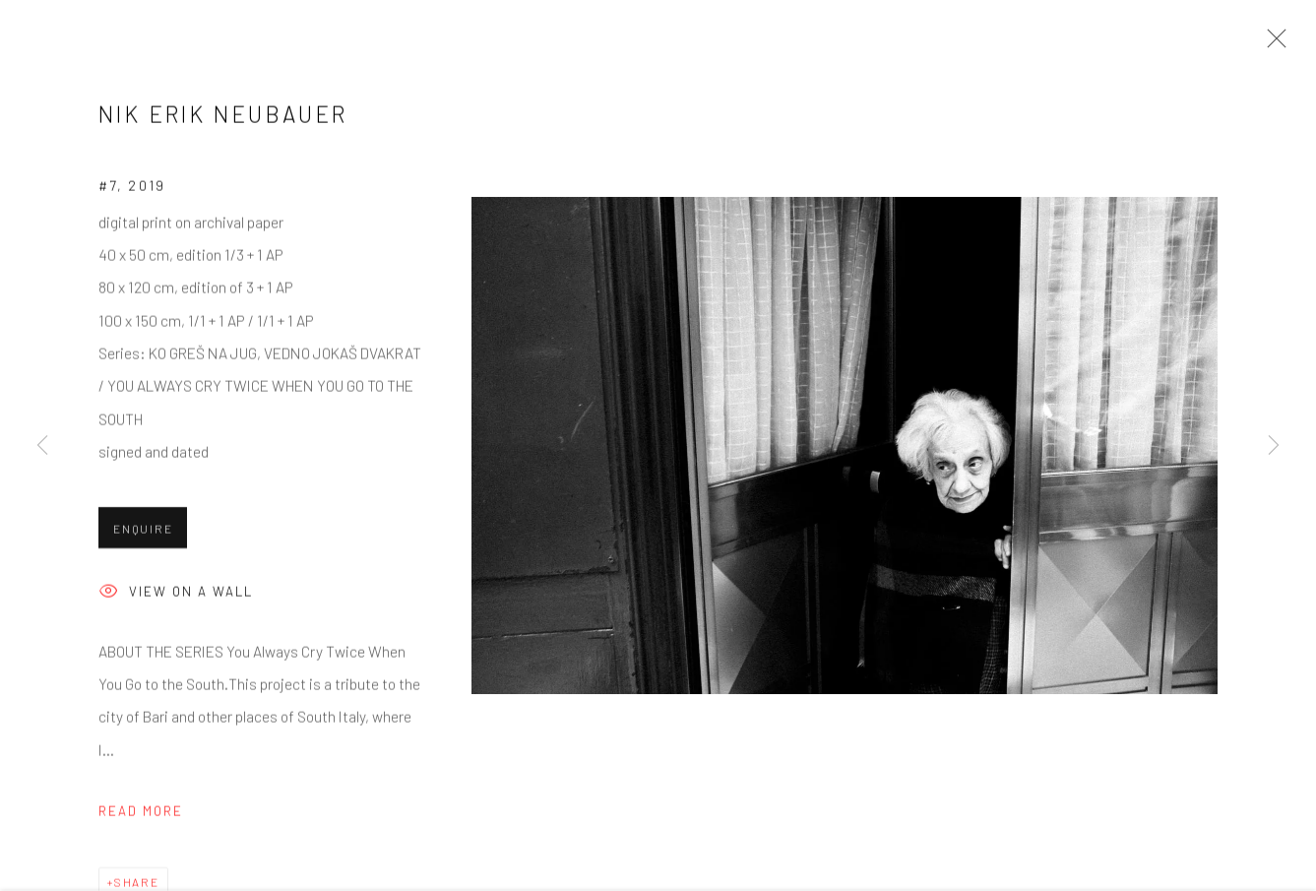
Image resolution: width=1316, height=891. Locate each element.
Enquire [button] (142, 531)
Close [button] (1271, 44)
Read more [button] (140, 813)
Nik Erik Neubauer (223, 116)
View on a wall (175, 595)
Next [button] (1273, 446)
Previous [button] (42, 446)
